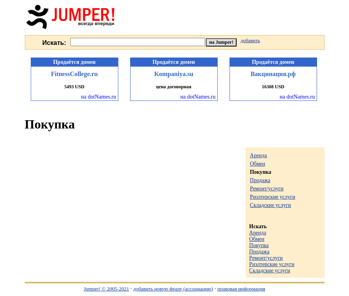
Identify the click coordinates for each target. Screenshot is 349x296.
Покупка (259, 245)
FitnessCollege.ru (74, 74)
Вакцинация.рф (273, 74)
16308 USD (273, 86)
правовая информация (241, 289)
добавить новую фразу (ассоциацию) (173, 289)
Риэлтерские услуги (272, 197)
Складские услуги (270, 205)
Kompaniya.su (173, 74)
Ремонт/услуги (267, 189)
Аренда (258, 155)
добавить (250, 40)
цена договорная (174, 86)
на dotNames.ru (98, 97)
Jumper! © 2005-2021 (106, 289)
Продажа (260, 180)
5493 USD (74, 86)
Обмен (257, 164)
